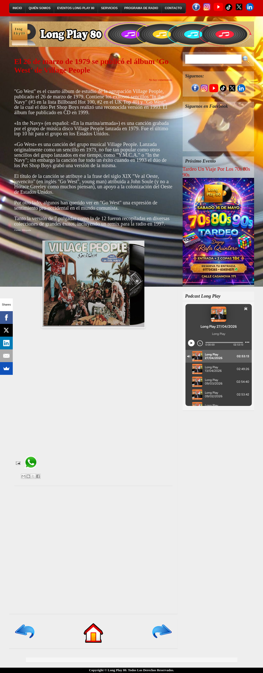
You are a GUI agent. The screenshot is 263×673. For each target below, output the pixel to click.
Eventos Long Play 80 (75, 8)
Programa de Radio (141, 8)
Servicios (109, 8)
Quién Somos (40, 8)
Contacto (173, 8)
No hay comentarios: (160, 79)
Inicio (17, 8)
